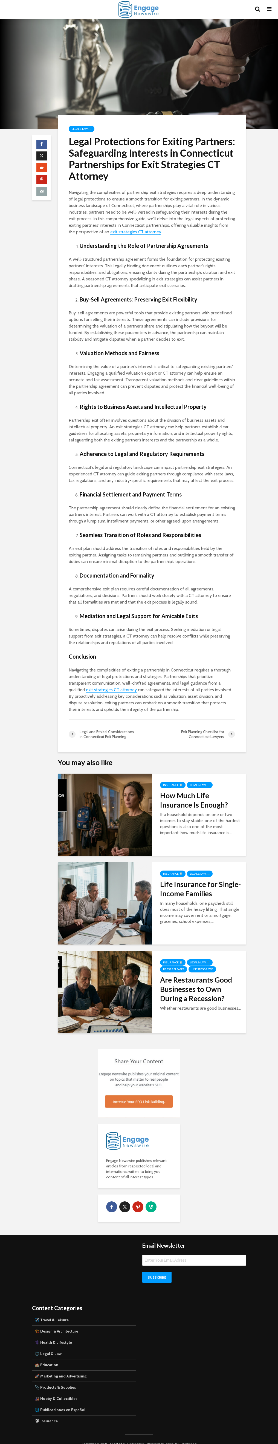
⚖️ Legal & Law (48, 1344)
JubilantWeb (135, 1434)
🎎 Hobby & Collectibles (56, 1389)
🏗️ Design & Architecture (56, 1321)
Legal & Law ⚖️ (81, 129)
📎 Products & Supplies (55, 1378)
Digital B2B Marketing (180, 1434)
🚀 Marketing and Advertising (60, 1366)
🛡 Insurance (46, 1411)
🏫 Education (46, 1355)
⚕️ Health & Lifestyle (53, 1333)
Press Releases (173, 969)
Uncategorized (202, 969)
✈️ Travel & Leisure (52, 1310)
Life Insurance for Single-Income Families (200, 889)
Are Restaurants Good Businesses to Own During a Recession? (196, 989)
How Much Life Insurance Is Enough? (194, 800)
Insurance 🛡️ (173, 785)
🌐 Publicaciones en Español (60, 1400)
